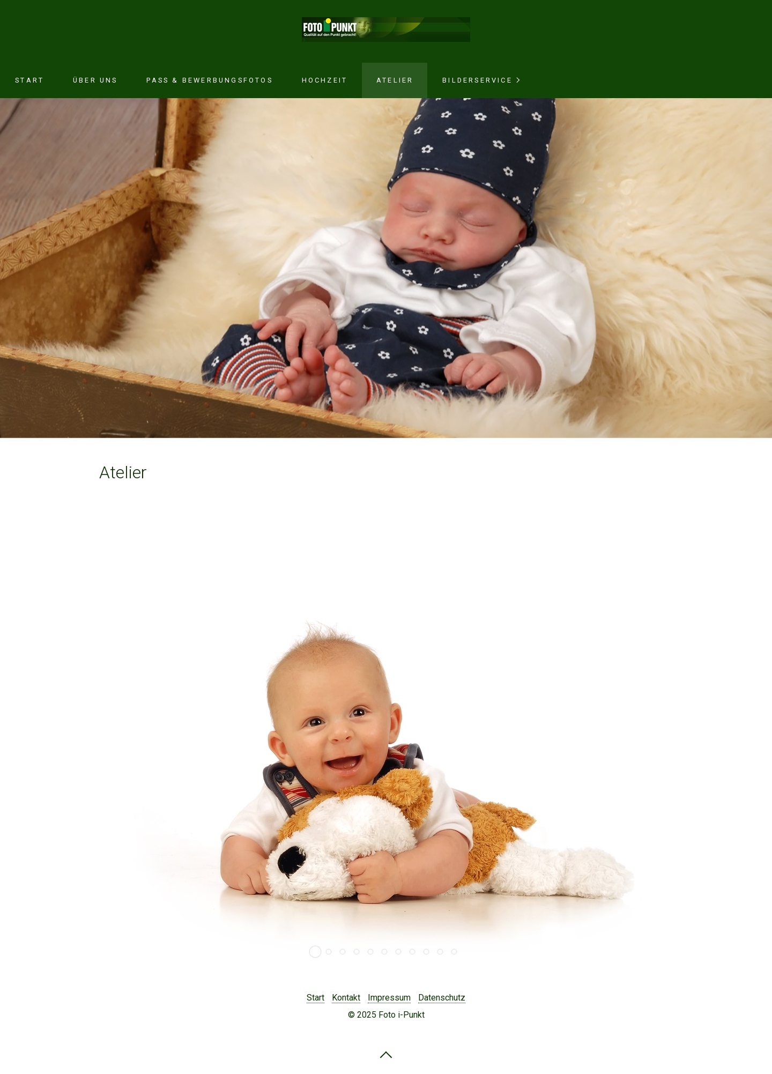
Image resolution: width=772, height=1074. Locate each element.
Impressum (389, 997)
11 (454, 951)
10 (440, 951)
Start (29, 80)
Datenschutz (441, 997)
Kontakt (346, 997)
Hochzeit (325, 80)
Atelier (394, 80)
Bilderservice (477, 80)
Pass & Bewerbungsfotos (209, 80)
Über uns (95, 80)
